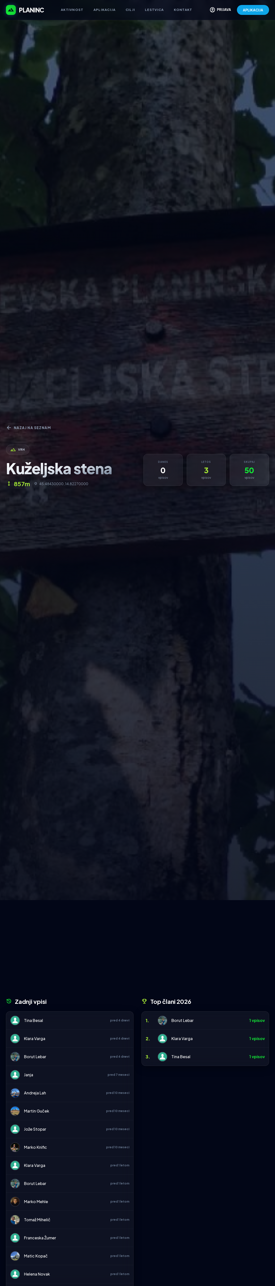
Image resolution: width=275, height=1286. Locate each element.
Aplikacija (104, 10)
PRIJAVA (220, 10)
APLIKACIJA (253, 10)
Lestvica (154, 10)
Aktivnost (72, 10)
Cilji (130, 10)
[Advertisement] (137, 950)
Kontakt (183, 10)
